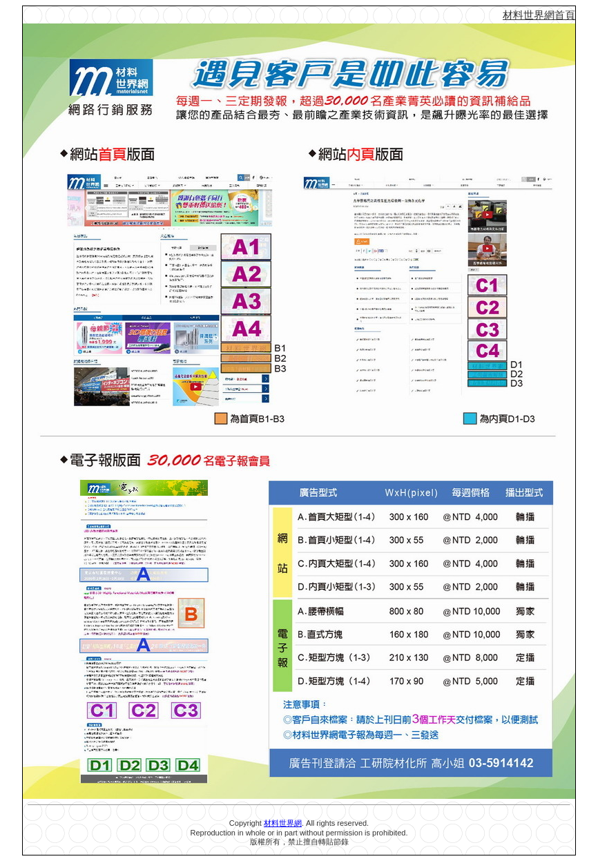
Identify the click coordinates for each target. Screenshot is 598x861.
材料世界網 (283, 823)
